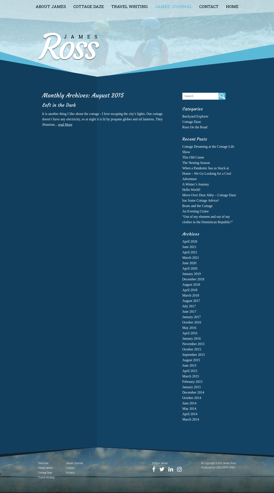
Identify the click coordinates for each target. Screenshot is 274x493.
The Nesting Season (196, 163)
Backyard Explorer (195, 116)
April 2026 (189, 241)
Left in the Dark (59, 105)
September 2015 (193, 354)
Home (232, 6)
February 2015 (192, 381)
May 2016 (189, 328)
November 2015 (193, 344)
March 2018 (190, 295)
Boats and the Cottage (197, 206)
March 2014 (190, 419)
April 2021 (189, 252)
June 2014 (189, 403)
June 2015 (189, 365)
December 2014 (193, 392)
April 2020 (189, 268)
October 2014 (191, 398)
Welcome (43, 463)
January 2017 (191, 317)
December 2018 (193, 279)
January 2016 (191, 338)
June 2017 (189, 311)
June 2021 (189, 247)
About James (51, 6)
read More (65, 124)
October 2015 (191, 349)
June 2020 (189, 263)
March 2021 (190, 257)
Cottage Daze (88, 6)
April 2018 (189, 290)
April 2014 (189, 414)
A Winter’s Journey (195, 184)
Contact (209, 6)
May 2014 (189, 408)
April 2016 (189, 333)
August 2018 (191, 284)
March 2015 (190, 376)
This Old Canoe (193, 157)
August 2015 (191, 360)
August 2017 (191, 301)
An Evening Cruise (195, 211)
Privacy (70, 472)
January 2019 (191, 274)
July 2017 (189, 306)
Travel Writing (129, 6)
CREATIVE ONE (226, 467)
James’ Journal (173, 6)
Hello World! (191, 190)
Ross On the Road (194, 127)
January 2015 (191, 387)
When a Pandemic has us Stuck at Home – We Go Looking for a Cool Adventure (206, 173)
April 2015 (189, 371)
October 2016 (191, 322)
